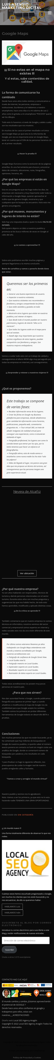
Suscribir (9, 949)
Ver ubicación (27, 573)
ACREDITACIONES (21, 1015)
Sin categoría (25, 815)
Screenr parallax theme (19, 1050)
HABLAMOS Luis (12, 906)
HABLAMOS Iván (12, 912)
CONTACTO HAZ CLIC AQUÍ (14, 979)
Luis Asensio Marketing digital (22, 6)
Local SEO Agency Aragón (25, 1020)
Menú (49, 12)
